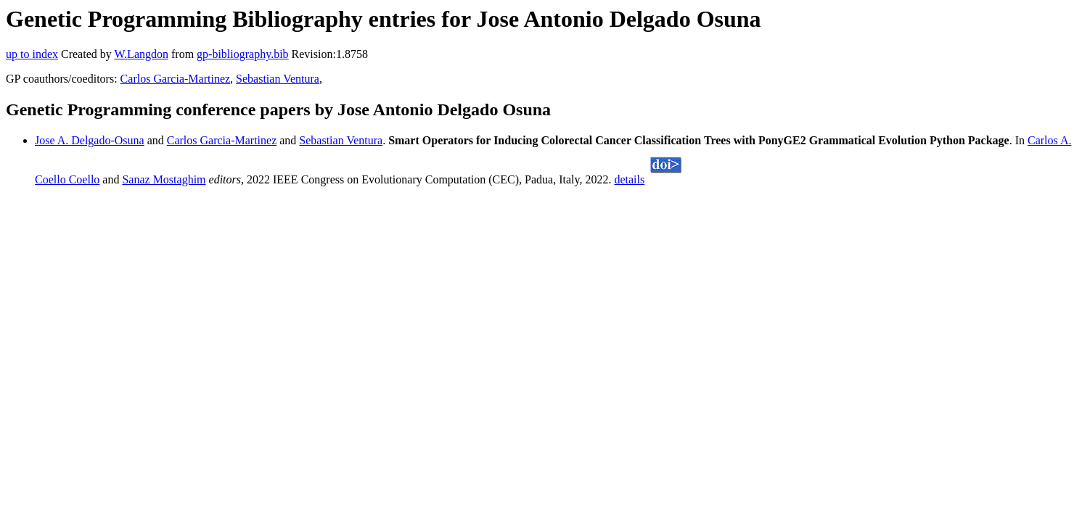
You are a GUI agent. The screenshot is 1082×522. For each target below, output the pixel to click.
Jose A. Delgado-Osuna (89, 140)
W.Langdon (141, 54)
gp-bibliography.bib (243, 54)
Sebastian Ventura (277, 78)
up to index (32, 54)
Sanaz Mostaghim (163, 179)
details (629, 179)
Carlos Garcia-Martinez (175, 78)
